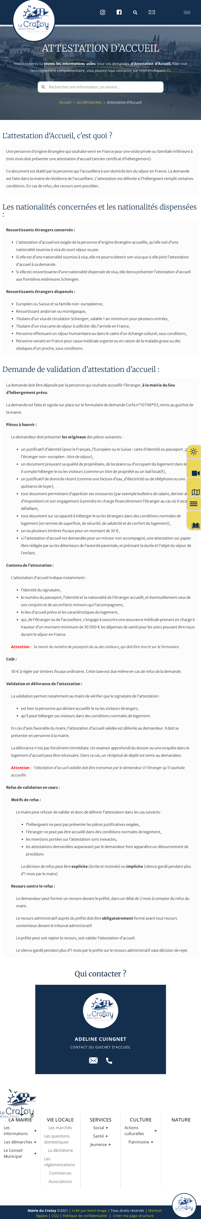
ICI (168, 69)
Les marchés (60, 1126)
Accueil (65, 100)
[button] (135, 12)
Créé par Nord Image (89, 1208)
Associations (60, 1179)
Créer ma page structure (133, 1214)
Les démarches (89, 100)
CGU (55, 1214)
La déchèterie (60, 1148)
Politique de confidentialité (85, 1214)
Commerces (60, 1171)
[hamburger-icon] (187, 12)
